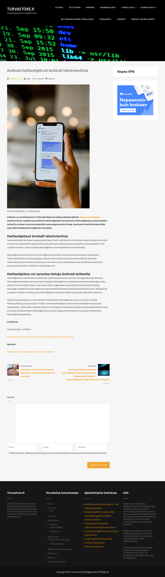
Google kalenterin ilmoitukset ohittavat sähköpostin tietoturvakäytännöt (98, 542)
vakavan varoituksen (89, 217)
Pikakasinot (106, 19)
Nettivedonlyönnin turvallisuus (77, 19)
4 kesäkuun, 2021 (16, 79)
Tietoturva (75, 7)
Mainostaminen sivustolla (60, 539)
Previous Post (32, 371)
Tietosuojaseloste (57, 544)
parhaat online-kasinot (143, 19)
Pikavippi (121, 19)
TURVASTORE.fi (20, 9)
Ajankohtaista (148, 7)
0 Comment (39, 79)
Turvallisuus (129, 7)
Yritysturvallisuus (56, 527)
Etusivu (59, 7)
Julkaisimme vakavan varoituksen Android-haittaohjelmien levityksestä (40, 336)
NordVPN (90, 7)
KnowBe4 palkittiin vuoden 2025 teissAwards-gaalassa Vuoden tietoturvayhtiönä (99, 516)
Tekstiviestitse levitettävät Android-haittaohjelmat (31, 351)
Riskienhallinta (108, 7)
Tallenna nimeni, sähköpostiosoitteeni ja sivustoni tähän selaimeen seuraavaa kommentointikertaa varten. (58, 453)
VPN (51, 511)
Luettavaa (51, 79)
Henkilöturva (55, 531)
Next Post (84, 373)
